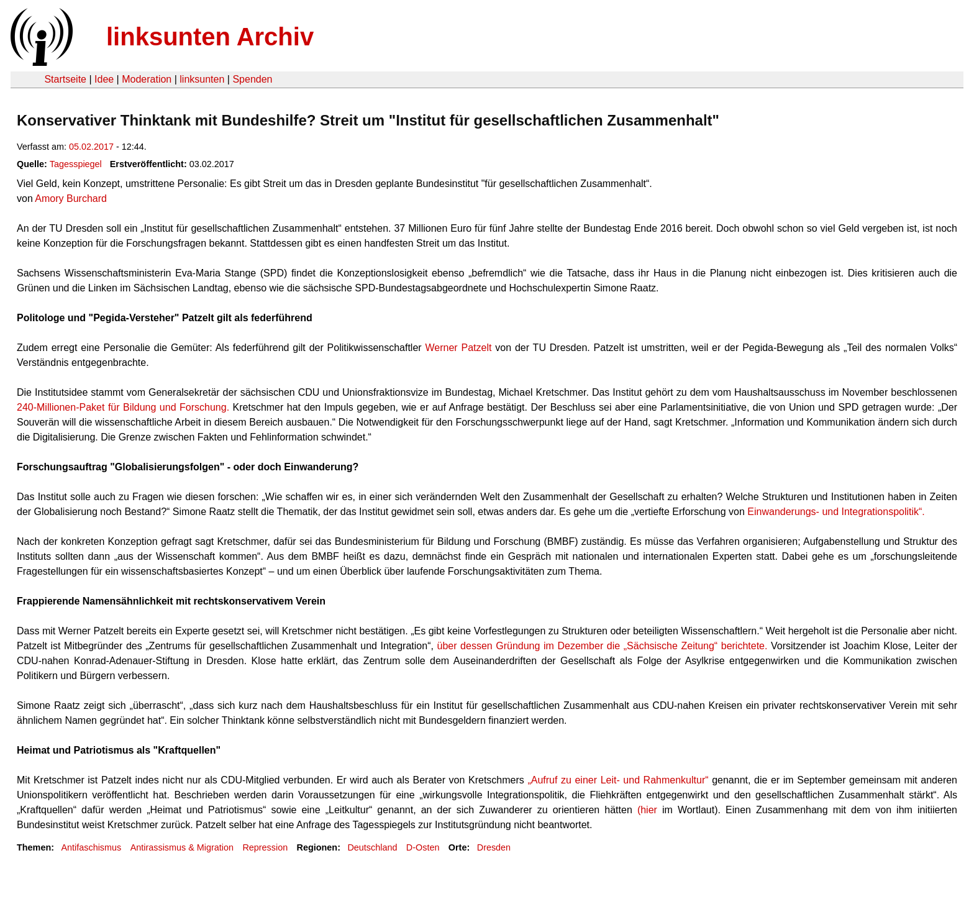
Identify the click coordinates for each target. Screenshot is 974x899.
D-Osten (423, 847)
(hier (647, 810)
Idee (104, 79)
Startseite (65, 79)
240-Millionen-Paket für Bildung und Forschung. (123, 407)
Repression (265, 847)
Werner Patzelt (459, 347)
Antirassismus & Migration (182, 847)
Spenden (252, 79)
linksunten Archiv (210, 36)
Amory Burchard (71, 198)
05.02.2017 (91, 147)
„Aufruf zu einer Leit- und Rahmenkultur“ (617, 780)
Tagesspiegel (76, 164)
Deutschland (372, 847)
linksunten (202, 79)
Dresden (494, 847)
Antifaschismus (91, 847)
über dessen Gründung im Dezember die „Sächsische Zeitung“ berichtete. (602, 646)
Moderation (146, 79)
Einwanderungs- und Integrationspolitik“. (836, 511)
